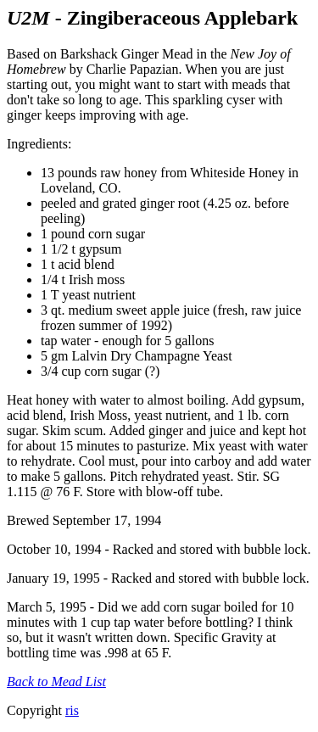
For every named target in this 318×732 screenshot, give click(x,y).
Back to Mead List (56, 681)
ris (72, 710)
